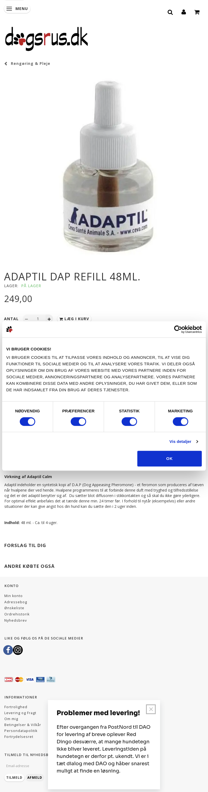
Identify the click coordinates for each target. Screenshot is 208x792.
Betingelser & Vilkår (22, 725)
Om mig (11, 719)
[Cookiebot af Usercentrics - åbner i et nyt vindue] (178, 329)
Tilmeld (14, 777)
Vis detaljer (180, 441)
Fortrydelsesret (18, 736)
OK (169, 458)
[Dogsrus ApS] (46, 38)
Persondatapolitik (20, 730)
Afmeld (34, 777)
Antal (12, 318)
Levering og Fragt (20, 713)
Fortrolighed (15, 707)
